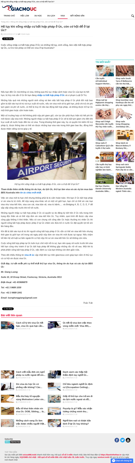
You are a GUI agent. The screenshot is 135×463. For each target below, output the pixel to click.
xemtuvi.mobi (103, 457)
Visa (63, 16)
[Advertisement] (47, 69)
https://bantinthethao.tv (111, 455)
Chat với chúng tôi (122, 460)
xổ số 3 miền (67, 455)
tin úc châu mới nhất (30, 192)
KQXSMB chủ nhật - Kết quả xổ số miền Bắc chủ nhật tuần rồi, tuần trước (52, 457)
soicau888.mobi (29, 455)
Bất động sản (77, 16)
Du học (38, 16)
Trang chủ (9, 16)
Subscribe (9, 439)
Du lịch (51, 16)
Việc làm (24, 16)
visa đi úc (29, 255)
